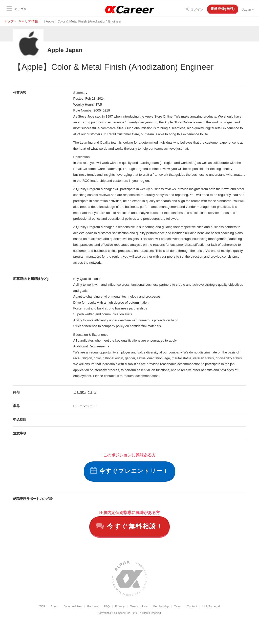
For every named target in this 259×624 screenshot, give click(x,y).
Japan (248, 9)
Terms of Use (138, 607)
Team (178, 607)
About (54, 607)
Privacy (120, 607)
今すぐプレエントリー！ (129, 471)
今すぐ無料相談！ (129, 527)
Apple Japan (69, 49)
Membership (161, 607)
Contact (192, 607)
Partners (92, 607)
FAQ (107, 607)
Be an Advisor (73, 607)
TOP (42, 607)
